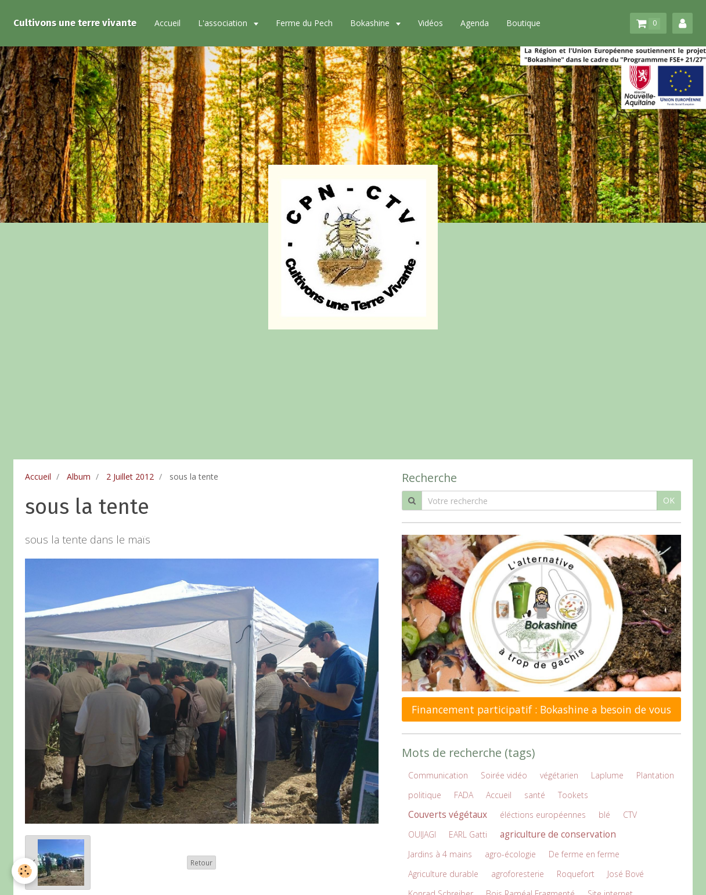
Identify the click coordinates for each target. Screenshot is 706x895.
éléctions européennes (543, 814)
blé (604, 814)
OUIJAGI (422, 834)
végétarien (559, 775)
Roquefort (576, 873)
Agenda (474, 22)
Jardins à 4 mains (440, 854)
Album (79, 476)
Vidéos (430, 22)
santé (534, 794)
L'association (224, 22)
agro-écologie (510, 854)
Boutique (523, 22)
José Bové (625, 873)
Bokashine (371, 22)
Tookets (573, 794)
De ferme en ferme (584, 854)
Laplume (607, 775)
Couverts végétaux (447, 815)
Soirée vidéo (504, 775)
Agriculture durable (443, 873)
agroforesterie (517, 873)
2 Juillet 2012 (130, 476)
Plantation (655, 775)
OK (669, 500)
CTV (630, 814)
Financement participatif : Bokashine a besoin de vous (541, 709)
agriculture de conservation (558, 834)
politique (424, 794)
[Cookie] (25, 871)
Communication (438, 775)
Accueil (167, 22)
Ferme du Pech (304, 22)
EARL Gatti (468, 834)
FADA (463, 794)
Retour (201, 862)
